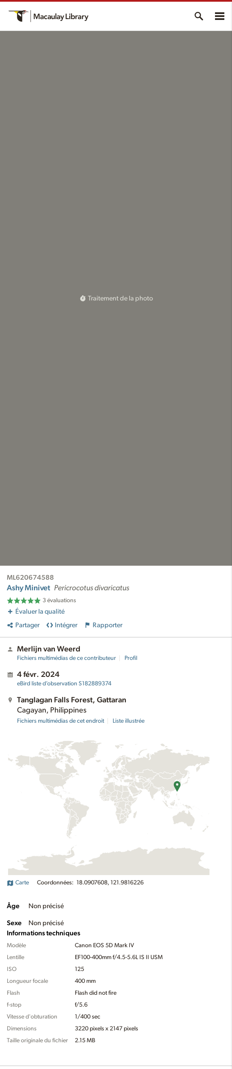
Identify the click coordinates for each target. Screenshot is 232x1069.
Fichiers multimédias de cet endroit (60, 721)
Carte (18, 883)
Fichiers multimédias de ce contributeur (66, 658)
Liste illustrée (128, 721)
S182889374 (64, 684)
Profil (130, 658)
